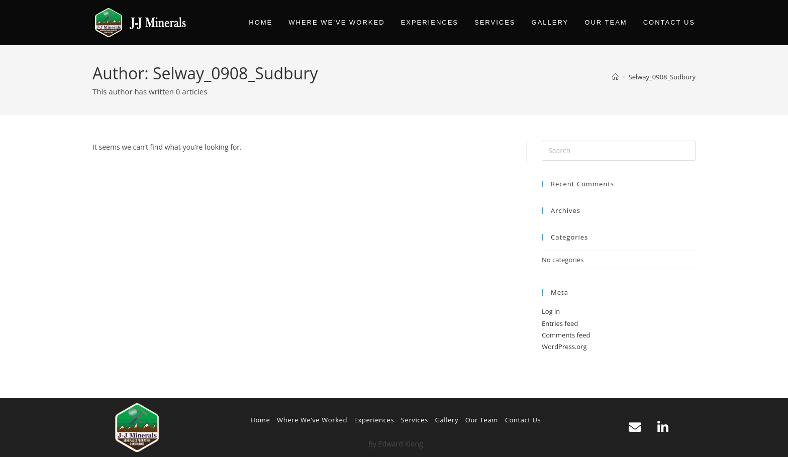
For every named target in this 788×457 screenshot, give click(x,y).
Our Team (481, 419)
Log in (551, 311)
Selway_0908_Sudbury (662, 76)
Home (260, 419)
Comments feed (566, 334)
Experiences (374, 419)
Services (414, 419)
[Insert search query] (619, 151)
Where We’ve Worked (312, 419)
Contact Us (523, 419)
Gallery (446, 419)
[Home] (615, 76)
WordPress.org (564, 346)
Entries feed (560, 323)
